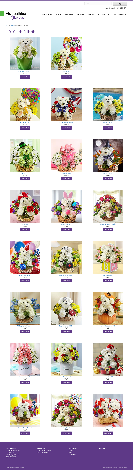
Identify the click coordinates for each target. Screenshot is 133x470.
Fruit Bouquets (119, 14)
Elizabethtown (20, 15)
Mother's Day (47, 14)
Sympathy (106, 14)
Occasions (69, 14)
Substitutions (72, 455)
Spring (58, 14)
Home (7, 25)
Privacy (70, 453)
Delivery (70, 450)
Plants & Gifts (93, 14)
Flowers (80, 14)
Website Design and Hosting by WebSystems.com (114, 467)
